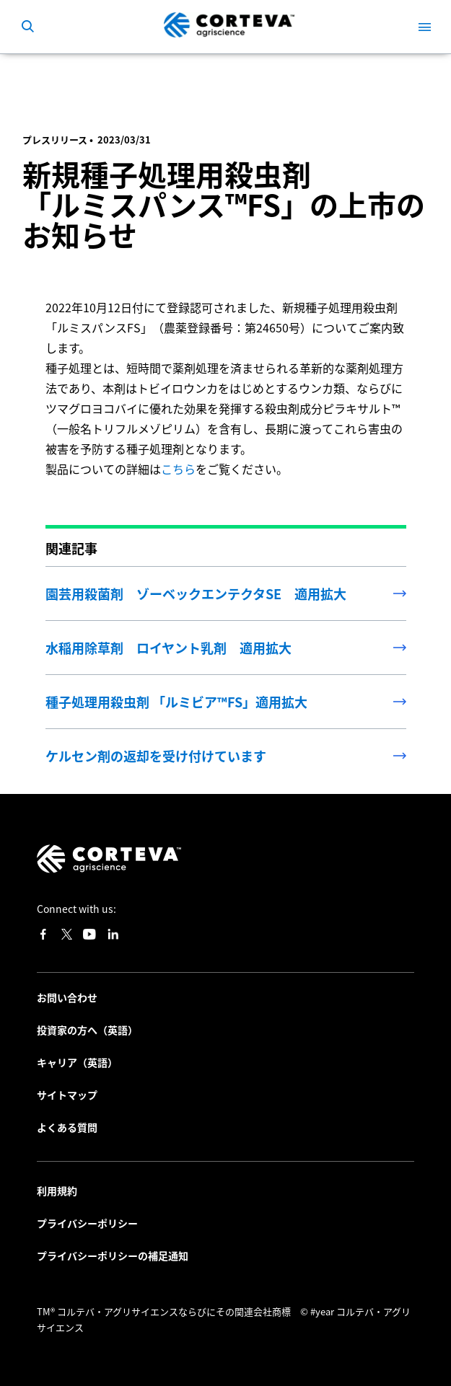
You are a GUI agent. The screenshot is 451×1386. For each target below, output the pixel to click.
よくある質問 (67, 1127)
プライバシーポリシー (87, 1223)
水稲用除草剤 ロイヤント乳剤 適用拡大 (168, 647)
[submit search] (27, 26)
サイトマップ (67, 1094)
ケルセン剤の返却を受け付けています (155, 755)
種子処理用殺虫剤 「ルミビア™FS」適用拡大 (176, 701)
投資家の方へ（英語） (87, 1030)
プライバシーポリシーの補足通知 (112, 1255)
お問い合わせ (67, 997)
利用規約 (57, 1190)
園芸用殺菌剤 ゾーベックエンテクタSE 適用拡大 (195, 593)
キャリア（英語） (77, 1062)
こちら (178, 468)
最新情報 (61, 75)
